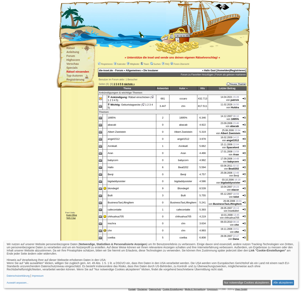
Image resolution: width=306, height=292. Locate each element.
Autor (182, 88)
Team (146, 64)
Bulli (110, 195)
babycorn (113, 160)
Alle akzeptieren (283, 282)
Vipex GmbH (241, 289)
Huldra (235, 107)
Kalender (121, 64)
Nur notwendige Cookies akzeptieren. (247, 282)
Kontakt (132, 289)
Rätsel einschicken (139, 97)
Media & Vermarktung (195, 289)
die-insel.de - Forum (111, 70)
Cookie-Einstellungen (173, 289)
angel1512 (114, 138)
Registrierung (75, 79)
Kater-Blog (71, 215)
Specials (72, 67)
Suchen (157, 64)
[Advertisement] (133, 20)
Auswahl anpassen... (17, 282)
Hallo (111, 167)
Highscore (73, 59)
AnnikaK (112, 146)
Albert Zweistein (117, 131)
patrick (235, 99)
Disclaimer (142, 289)
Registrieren (107, 64)
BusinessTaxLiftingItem (121, 202)
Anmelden (223, 70)
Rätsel (70, 48)
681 (163, 98)
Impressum (212, 289)
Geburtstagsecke (130, 104)
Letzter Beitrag (227, 88)
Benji (110, 174)
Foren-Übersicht (181, 64)
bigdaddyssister (116, 181)
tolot (236, 196)
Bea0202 (183, 167)
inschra (112, 223)
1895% (112, 117)
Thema (127, 88)
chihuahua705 (116, 216)
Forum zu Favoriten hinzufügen (197, 74)
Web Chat (71, 218)
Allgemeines (133, 70)
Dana (236, 238)
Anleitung (72, 52)
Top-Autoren (74, 75)
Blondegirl (183, 188)
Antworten (162, 88)
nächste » (129, 84)
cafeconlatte (114, 209)
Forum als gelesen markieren (230, 74)
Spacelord (233, 147)
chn (183, 106)
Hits (202, 88)
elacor (235, 189)
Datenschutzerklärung (18, 275)
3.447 (163, 106)
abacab (112, 124)
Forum (70, 55)
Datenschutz (155, 289)
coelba (111, 237)
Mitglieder (135, 64)
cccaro (183, 98)
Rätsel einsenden (77, 71)
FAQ (167, 64)
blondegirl (113, 188)
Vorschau (72, 63)
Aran (110, 153)
